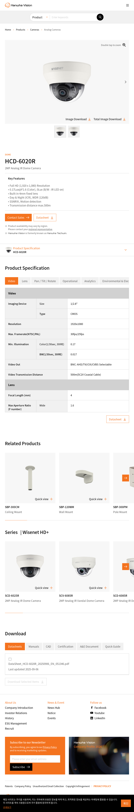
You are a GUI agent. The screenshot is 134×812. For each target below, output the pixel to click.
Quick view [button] (44, 499)
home (8, 29)
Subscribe (21, 767)
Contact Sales (18, 217)
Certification (65, 646)
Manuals (34, 646)
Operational (70, 281)
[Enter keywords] (73, 17)
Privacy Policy (50, 747)
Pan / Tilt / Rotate (45, 281)
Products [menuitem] (20, 29)
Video (11, 281)
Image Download (78, 119)
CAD (48, 646)
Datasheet (45, 217)
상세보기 (7, 807)
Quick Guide (112, 646)
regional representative (40, 229)
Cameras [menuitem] (34, 29)
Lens (25, 281)
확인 (125, 803)
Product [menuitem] (37, 17)
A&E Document (89, 646)
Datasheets (15, 646)
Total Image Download (110, 119)
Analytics (90, 281)
